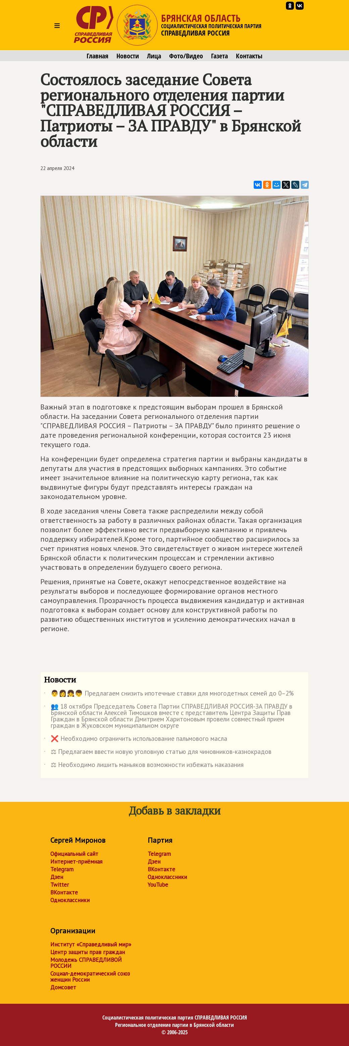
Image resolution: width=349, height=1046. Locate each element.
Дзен (56, 877)
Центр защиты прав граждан (87, 952)
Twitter (59, 885)
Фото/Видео (186, 56)
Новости (127, 56)
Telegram (61, 869)
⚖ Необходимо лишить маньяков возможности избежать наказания (144, 766)
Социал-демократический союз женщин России (90, 977)
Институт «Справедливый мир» (90, 944)
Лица (154, 56)
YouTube (158, 885)
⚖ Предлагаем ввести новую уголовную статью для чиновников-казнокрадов (157, 753)
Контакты (249, 56)
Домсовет (63, 987)
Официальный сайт (74, 854)
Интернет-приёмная (76, 862)
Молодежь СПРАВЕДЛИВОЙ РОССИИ (86, 963)
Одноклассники (70, 900)
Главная (97, 56)
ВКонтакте (64, 892)
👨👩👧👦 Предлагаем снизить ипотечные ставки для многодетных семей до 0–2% (169, 694)
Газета (219, 56)
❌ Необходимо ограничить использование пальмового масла (135, 739)
